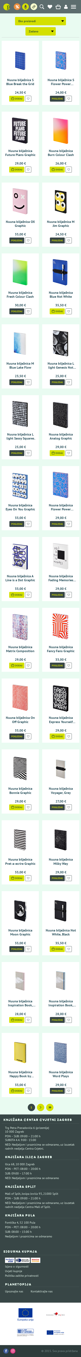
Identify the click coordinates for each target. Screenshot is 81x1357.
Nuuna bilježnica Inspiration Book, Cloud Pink (20, 1005)
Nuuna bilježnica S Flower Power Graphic (61, 84)
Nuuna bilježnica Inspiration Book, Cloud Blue (60, 1005)
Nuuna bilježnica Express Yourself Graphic (61, 722)
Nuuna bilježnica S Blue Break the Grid (20, 82)
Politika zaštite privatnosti (22, 1276)
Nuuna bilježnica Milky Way (61, 861)
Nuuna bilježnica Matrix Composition (20, 649)
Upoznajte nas (14, 1291)
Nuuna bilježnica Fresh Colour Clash (20, 294)
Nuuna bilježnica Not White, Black (61, 932)
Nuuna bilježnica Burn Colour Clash (61, 153)
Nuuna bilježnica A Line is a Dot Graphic (20, 578)
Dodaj (16, 98)
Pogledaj (57, 98)
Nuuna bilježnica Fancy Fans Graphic (61, 649)
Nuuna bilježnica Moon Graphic (20, 932)
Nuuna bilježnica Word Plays (61, 1074)
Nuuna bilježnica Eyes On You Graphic (20, 507)
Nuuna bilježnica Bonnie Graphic (20, 790)
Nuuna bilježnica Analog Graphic (61, 436)
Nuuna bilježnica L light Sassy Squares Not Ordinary (20, 438)
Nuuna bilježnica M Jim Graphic (61, 224)
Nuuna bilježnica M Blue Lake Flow (20, 365)
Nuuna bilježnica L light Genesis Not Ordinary (61, 367)
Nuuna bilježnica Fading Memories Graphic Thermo (60, 580)
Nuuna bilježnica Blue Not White (61, 294)
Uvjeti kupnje (13, 1271)
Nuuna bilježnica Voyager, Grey (61, 790)
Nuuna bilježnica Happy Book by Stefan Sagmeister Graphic (20, 1078)
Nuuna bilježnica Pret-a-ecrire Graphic (20, 861)
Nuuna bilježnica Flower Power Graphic (61, 509)
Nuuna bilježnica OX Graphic (20, 224)
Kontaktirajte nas (42, 1291)
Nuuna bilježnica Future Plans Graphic (20, 153)
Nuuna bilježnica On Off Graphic (20, 720)
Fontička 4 (11, 1222)
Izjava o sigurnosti (17, 1266)
